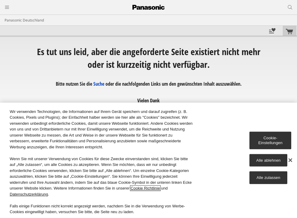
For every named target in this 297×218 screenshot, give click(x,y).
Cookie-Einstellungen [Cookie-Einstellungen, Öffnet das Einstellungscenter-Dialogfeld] (270, 140)
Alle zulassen (268, 177)
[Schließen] (290, 160)
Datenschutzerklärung (29, 194)
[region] (148, 160)
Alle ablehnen (268, 160)
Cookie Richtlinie (145, 188)
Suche (98, 84)
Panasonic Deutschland (24, 20)
